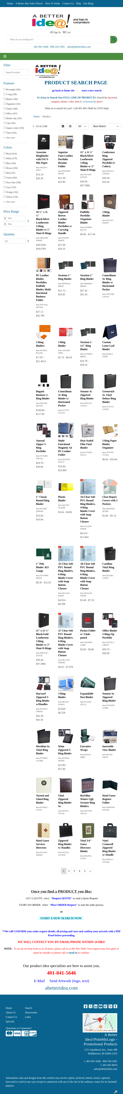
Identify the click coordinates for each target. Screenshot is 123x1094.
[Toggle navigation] (5, 56)
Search (28, 1008)
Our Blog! (88, 3)
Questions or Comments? (19, 1028)
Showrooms (31, 1012)
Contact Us (68, 3)
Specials (10, 1021)
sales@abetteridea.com (79, 46)
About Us (11, 1012)
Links (28, 1017)
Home (10, 3)
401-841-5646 (41, 46)
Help (78, 3)
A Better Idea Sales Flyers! (29, 3)
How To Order (52, 3)
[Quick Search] (58, 39)
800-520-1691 (57, 46)
